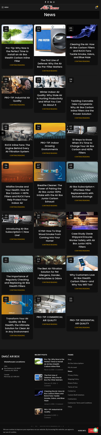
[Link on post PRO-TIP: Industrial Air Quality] (17, 84)
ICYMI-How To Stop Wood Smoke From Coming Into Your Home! (50, 235)
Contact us (72, 391)
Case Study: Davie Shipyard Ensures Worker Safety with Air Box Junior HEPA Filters (82, 240)
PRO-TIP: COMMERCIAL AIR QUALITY (50, 318)
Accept (93, 431)
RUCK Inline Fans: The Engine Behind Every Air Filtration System (17, 148)
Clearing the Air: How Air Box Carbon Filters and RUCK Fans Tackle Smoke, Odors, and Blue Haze (82, 51)
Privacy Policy (73, 375)
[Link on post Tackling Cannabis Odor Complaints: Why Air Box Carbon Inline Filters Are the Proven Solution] (82, 86)
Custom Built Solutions (76, 395)
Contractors (72, 399)
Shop (69, 359)
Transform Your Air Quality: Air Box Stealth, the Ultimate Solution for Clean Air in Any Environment (17, 325)
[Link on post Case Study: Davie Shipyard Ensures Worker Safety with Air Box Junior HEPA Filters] (82, 221)
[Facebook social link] (45, 2)
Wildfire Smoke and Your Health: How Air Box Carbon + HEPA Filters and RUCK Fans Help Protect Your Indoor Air (17, 195)
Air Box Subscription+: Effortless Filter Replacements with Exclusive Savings (82, 191)
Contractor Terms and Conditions (80, 403)
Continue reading (17, 65)
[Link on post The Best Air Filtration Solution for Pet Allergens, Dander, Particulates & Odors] (49, 260)
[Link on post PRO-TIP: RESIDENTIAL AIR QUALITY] (82, 305)
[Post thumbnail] (39, 364)
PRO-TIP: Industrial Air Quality (17, 99)
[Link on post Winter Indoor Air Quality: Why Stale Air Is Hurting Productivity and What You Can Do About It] (49, 82)
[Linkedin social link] (51, 2)
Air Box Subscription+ (76, 363)
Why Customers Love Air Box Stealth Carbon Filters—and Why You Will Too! (82, 279)
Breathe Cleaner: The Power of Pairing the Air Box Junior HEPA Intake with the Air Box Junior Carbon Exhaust (50, 193)
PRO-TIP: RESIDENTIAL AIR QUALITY (82, 322)
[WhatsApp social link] (53, 2)
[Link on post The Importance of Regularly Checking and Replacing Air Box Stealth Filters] (17, 264)
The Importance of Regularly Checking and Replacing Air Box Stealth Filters (17, 281)
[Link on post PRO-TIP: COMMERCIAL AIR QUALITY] (49, 304)
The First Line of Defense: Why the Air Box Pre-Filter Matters (49, 63)
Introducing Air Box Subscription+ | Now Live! (17, 232)
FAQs (70, 407)
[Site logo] (49, 7)
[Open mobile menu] (5, 7)
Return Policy (73, 383)
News (70, 371)
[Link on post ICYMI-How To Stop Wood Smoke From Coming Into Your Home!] (49, 219)
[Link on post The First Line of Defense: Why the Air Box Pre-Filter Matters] (49, 40)
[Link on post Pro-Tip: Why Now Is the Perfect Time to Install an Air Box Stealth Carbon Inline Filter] (17, 34)
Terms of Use (72, 387)
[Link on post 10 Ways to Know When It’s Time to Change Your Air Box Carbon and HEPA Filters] (82, 129)
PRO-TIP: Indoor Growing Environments (50, 146)
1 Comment (59, 370)
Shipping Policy (73, 379)
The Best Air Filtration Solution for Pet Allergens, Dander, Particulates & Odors (49, 273)
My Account (72, 367)
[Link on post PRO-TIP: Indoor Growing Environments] (49, 131)
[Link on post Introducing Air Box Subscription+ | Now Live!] (17, 218)
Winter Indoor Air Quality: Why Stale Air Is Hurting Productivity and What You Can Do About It (50, 98)
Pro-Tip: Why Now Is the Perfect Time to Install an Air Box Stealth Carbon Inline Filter (17, 54)
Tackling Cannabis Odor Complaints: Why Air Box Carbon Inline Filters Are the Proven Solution (82, 107)
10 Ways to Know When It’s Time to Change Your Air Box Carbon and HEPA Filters (82, 146)
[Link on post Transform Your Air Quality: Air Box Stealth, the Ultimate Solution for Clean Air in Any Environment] (17, 304)
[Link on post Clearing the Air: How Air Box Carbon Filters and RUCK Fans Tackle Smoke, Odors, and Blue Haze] (82, 32)
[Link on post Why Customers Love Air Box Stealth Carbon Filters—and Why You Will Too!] (82, 263)
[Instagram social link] (48, 2)
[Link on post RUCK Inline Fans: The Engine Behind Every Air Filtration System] (17, 132)
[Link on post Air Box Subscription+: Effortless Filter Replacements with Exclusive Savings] (82, 172)
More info (82, 430)
